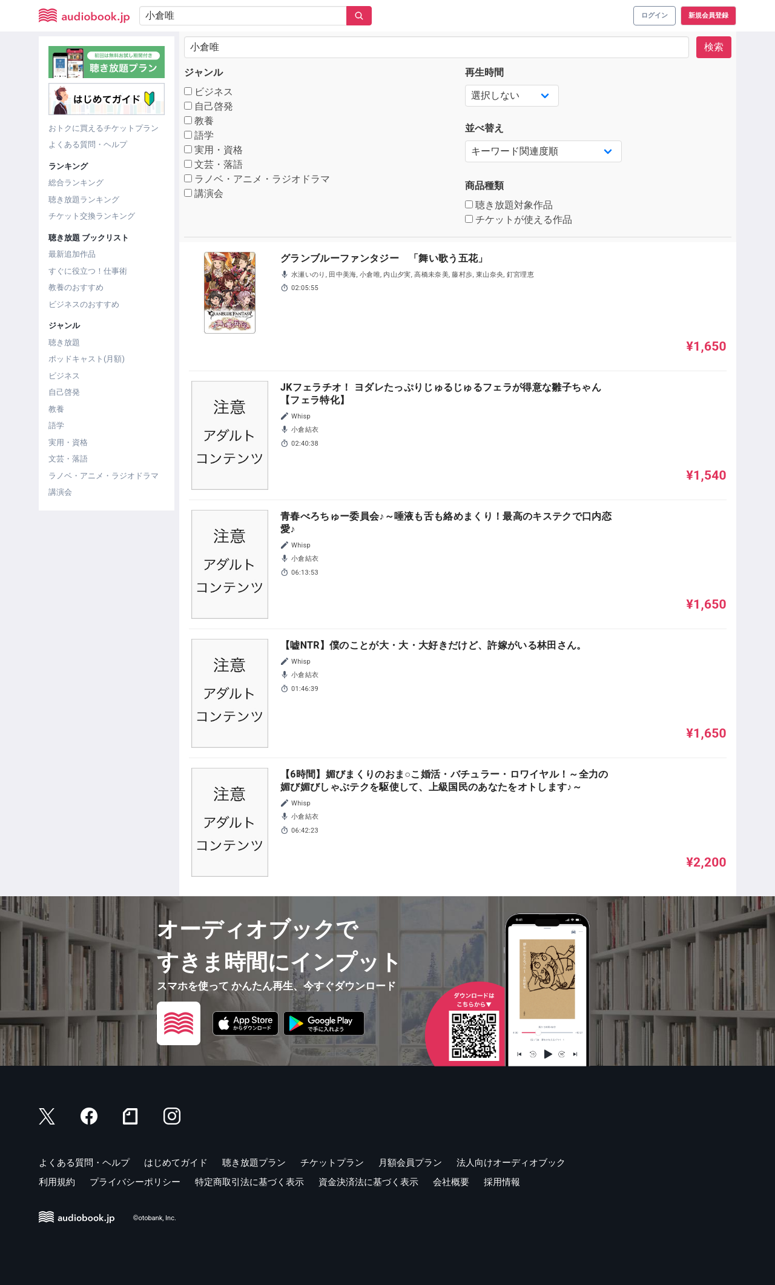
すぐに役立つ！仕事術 (87, 271)
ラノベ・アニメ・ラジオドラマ (103, 475)
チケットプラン (332, 1162)
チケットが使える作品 (518, 219)
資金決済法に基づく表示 (368, 1182)
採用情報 (502, 1182)
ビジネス (64, 375)
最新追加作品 (72, 254)
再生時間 (484, 72)
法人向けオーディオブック (511, 1162)
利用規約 (57, 1182)
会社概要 (451, 1182)
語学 (56, 425)
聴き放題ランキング (83, 199)
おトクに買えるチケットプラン (103, 128)
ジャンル (203, 72)
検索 (714, 47)
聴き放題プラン (254, 1162)
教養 (56, 409)
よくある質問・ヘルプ (87, 144)
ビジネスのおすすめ (83, 304)
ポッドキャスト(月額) (86, 358)
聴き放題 (64, 342)
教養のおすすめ (76, 287)
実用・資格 (68, 442)
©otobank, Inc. (154, 1218)
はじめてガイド (176, 1162)
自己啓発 (64, 392)
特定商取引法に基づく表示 (249, 1182)
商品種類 (484, 185)
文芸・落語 (68, 458)
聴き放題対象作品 (509, 205)
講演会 (60, 492)
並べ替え (484, 128)
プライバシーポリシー (135, 1182)
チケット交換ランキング (91, 215)
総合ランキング (76, 182)
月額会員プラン (410, 1162)
